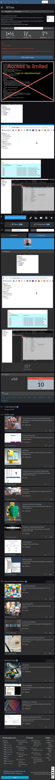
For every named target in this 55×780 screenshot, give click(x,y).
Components (17, 11)
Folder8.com (36, 740)
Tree (3, 397)
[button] (9, 2)
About (7, 756)
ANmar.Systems (22, 740)
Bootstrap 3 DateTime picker (31, 717)
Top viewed (8, 754)
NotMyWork (41, 397)
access (49, 397)
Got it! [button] (14, 777)
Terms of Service (9, 761)
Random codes (9, 752)
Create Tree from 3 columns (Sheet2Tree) (35, 471)
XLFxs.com (21, 753)
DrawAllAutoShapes (28, 586)
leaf (25, 397)
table (34, 397)
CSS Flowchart (27, 542)
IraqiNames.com (37, 757)
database (4, 400)
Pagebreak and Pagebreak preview (33, 637)
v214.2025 (51, 740)
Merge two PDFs (27, 604)
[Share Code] (52, 7)
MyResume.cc (21, 746)
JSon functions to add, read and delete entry (36, 418)
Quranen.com (36, 753)
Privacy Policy (8, 763)
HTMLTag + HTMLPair (29, 702)
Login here (5, 48)
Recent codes (8, 747)
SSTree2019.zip (27, 369)
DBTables (25, 489)
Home (7, 742)
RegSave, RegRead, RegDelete (32, 504)
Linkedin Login (27, 57)
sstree (19, 397)
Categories (8, 11)
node (8, 397)
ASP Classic (13, 235)
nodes (13, 397)
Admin (7, 758)
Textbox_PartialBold (28, 622)
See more (50, 581)
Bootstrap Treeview (28, 435)
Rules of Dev (8, 745)
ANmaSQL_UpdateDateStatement (33, 527)
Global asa (25, 665)
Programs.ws (21, 759)
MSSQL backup (27, 559)
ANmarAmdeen (27, 244)
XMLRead (25, 450)
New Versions (8, 749)
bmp (29, 397)
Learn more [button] (19, 773)
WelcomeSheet (27, 685)
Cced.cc (35, 748)
